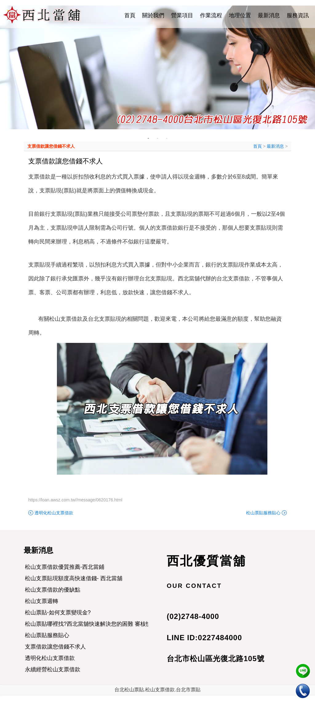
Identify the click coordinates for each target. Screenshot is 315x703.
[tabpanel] (157, 67)
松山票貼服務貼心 (263, 512)
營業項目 (182, 15)
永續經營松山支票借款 (52, 669)
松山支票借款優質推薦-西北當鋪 (64, 567)
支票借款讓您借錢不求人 (51, 146)
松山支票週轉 (41, 601)
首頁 (129, 15)
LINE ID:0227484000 (204, 637)
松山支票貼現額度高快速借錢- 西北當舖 (73, 578)
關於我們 (153, 15)
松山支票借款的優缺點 (52, 590)
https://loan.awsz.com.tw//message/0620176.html (75, 499)
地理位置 (240, 15)
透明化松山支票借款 (53, 512)
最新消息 (269, 15)
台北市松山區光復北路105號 (216, 658)
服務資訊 (298, 15)
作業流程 (211, 15)
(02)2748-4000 (193, 616)
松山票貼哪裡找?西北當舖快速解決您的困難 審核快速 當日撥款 (103, 624)
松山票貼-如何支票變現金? (58, 612)
